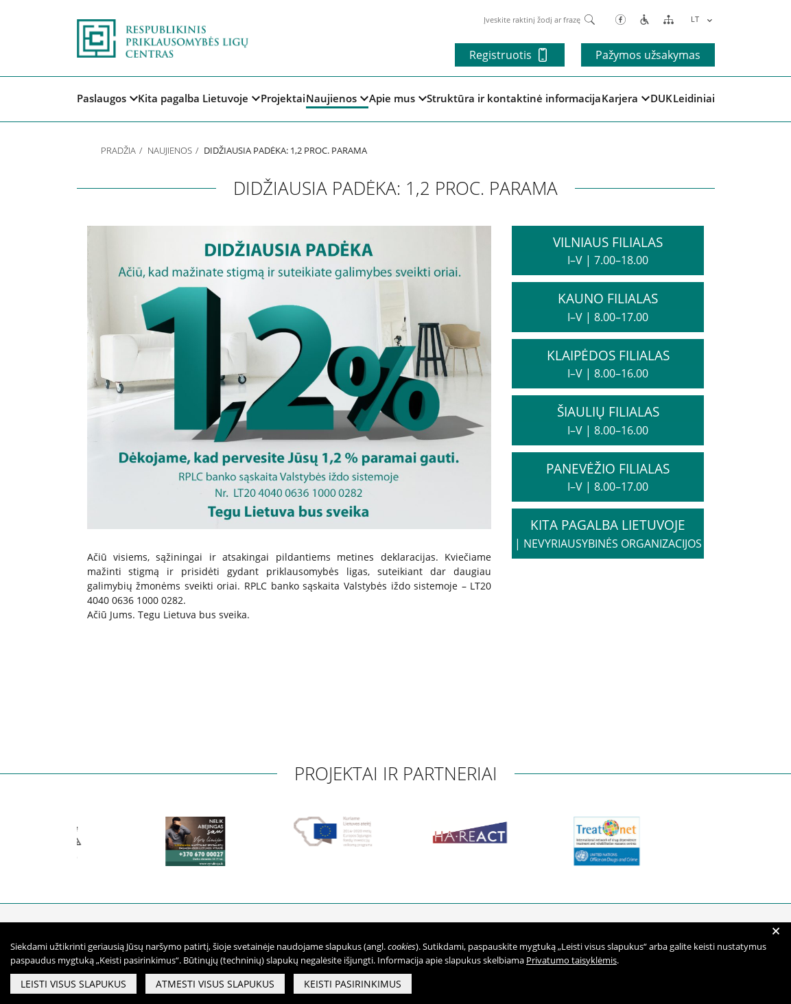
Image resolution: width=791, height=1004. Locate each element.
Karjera (626, 98)
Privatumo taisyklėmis (571, 960)
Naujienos (337, 98)
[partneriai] (77, 841)
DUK (661, 98)
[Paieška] (590, 18)
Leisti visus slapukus (73, 983)
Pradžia (118, 150)
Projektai (283, 98)
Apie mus (398, 98)
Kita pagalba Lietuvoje (199, 98)
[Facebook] (620, 18)
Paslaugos (107, 98)
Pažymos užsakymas (647, 54)
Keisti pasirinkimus (352, 983)
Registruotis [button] (508, 54)
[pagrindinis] (162, 37)
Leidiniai (694, 98)
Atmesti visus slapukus (215, 983)
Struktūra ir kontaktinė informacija (514, 98)
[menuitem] (699, 19)
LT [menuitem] (695, 19)
